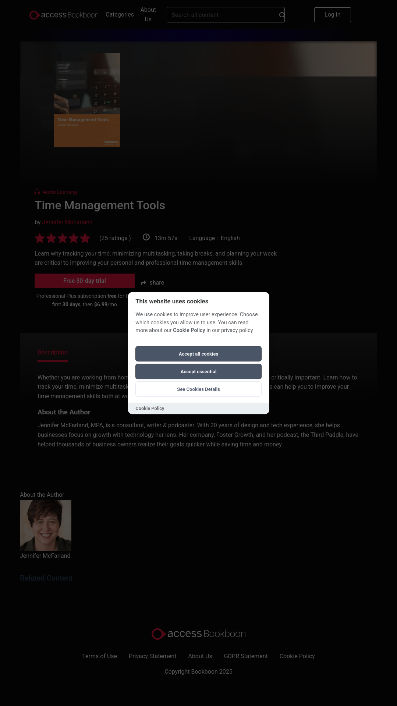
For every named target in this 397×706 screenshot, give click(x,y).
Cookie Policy (189, 330)
